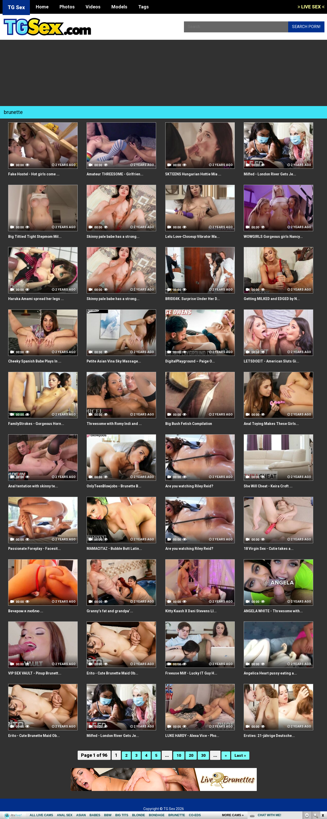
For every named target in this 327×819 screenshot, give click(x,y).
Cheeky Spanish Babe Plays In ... (38, 361)
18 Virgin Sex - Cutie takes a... (272, 548)
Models (119, 6)
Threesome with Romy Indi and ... (118, 423)
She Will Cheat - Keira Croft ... (272, 486)
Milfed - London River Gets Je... (274, 174)
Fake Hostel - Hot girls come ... (38, 174)
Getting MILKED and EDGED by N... (276, 298)
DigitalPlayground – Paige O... (193, 361)
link (322, 739)
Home (42, 6)
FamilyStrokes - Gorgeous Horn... (40, 423)
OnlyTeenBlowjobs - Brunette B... (118, 486)
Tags (143, 6)
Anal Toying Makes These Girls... (275, 423)
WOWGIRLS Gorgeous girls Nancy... (277, 236)
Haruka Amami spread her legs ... (40, 298)
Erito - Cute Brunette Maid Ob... (116, 673)
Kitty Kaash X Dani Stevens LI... (194, 610)
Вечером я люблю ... (28, 610)
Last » (241, 755)
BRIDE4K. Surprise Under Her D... (196, 298)
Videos (93, 6)
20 (190, 755)
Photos (67, 6)
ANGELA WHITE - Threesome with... (278, 610)
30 (203, 755)
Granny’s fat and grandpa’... (112, 610)
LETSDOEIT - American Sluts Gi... (275, 361)
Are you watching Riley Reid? (193, 486)
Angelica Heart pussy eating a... (274, 673)
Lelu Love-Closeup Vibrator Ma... (196, 236)
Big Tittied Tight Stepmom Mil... (38, 236)
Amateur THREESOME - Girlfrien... (119, 174)
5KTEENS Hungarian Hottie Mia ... (197, 174)
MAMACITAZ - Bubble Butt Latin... (118, 548)
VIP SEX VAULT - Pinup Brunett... (38, 673)
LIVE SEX (311, 6)
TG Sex (16, 7)
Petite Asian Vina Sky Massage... (118, 361)
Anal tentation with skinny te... (37, 486)
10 (178, 755)
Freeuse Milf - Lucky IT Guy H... (195, 673)
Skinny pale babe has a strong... (117, 236)
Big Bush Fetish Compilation (192, 423)
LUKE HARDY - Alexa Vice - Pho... (196, 735)
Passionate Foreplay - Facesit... (38, 548)
